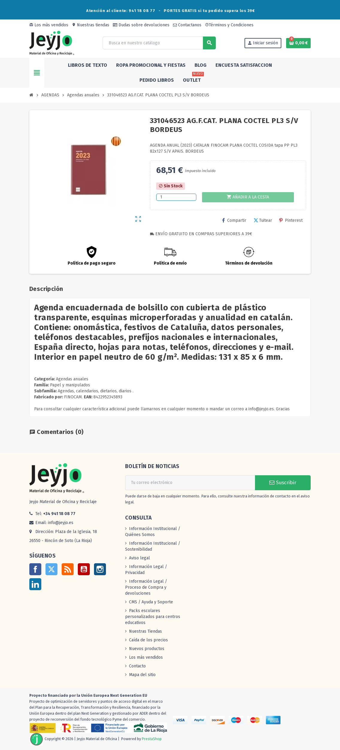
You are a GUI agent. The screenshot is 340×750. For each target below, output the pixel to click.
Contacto (137, 666)
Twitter (51, 569)
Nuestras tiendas (90, 25)
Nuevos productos (146, 648)
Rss (68, 569)
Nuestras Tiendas (145, 631)
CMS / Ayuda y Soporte (151, 602)
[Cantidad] (176, 197)
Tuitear (263, 220)
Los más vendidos (48, 25)
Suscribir (282, 482)
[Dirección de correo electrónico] (190, 482)
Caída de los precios (148, 640)
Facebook (35, 569)
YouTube (84, 569)
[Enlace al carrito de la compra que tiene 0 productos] (298, 43)
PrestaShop (152, 739)
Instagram (100, 569)
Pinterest (291, 220)
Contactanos (187, 25)
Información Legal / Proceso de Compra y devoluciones (146, 587)
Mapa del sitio (142, 674)
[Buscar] (159, 43)
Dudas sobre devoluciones (141, 25)
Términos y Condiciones (229, 25)
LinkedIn (35, 584)
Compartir (234, 220)
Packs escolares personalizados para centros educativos (152, 616)
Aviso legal (139, 558)
